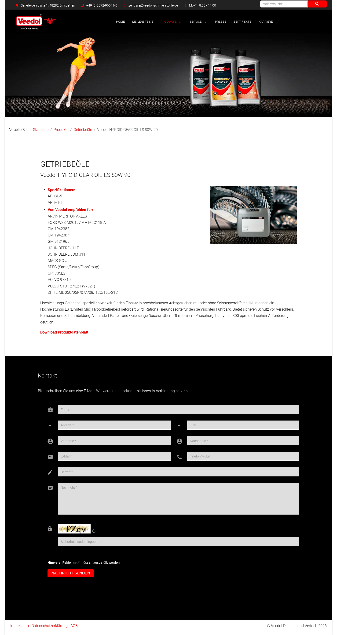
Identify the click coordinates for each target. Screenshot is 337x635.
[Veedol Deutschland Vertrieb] (36, 21)
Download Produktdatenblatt (64, 332)
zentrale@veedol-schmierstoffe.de (153, 5)
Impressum (19, 626)
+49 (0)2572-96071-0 (101, 5)
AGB (74, 626)
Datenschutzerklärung (50, 626)
